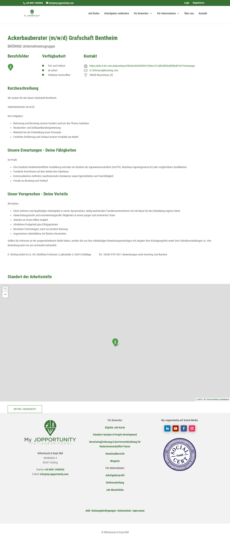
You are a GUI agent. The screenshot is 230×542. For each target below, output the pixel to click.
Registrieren (198, 3)
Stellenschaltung (115, 482)
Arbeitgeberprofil (115, 475)
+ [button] (5, 289)
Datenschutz (124, 510)
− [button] (5, 295)
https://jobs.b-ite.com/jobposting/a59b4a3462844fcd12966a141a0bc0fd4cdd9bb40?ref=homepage (142, 65)
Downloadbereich (115, 453)
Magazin (115, 460)
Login (186, 3)
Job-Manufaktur (115, 489)
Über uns (189, 13)
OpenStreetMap (212, 399)
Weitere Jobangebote (25, 409)
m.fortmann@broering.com (104, 70)
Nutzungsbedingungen (104, 510)
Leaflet (199, 399)
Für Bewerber (141, 13)
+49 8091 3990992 (34, 3)
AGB (88, 510)
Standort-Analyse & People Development (115, 434)
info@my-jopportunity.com (53, 474)
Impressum (138, 510)
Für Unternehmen (166, 13)
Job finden (93, 13)
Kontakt (203, 13)
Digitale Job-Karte (115, 427)
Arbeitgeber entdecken (116, 13)
